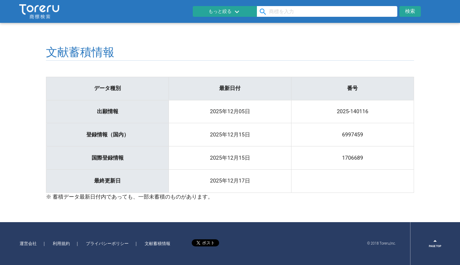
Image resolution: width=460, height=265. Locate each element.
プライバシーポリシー (107, 243)
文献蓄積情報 (157, 243)
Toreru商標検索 (39, 11)
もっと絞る (224, 12)
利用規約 (61, 243)
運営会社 (28, 243)
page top (435, 243)
